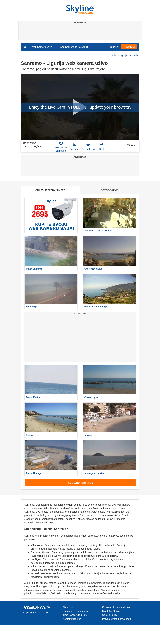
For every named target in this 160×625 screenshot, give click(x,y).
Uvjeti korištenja (111, 611)
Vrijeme (74, 146)
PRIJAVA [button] (113, 47)
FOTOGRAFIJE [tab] (109, 190)
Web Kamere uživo (43, 47)
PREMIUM (129, 46)
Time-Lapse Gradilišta (75, 614)
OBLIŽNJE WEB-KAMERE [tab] (50, 190)
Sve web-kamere (81, 482)
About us (68, 607)
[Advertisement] (79, 32)
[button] (101, 47)
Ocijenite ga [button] (88, 146)
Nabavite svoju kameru (75, 611)
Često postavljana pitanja (116, 607)
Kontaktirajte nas (72, 618)
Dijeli (102, 146)
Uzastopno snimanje (61, 146)
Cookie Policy (109, 614)
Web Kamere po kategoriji (75, 47)
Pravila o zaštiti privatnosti (116, 618)
